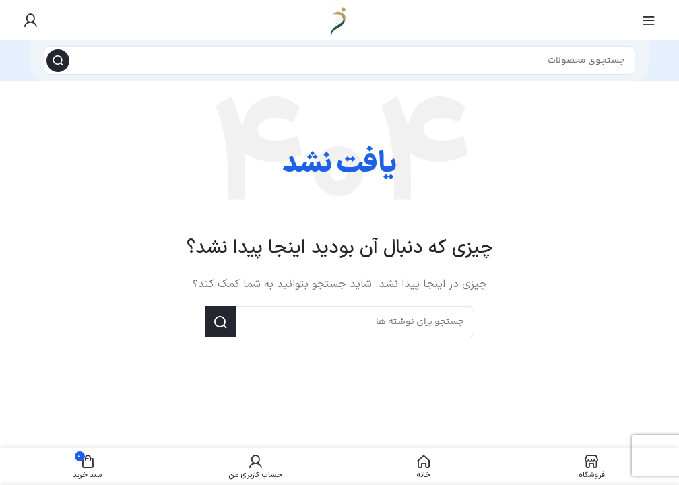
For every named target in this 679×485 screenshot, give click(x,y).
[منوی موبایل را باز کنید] (648, 20)
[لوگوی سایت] (339, 20)
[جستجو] (339, 60)
